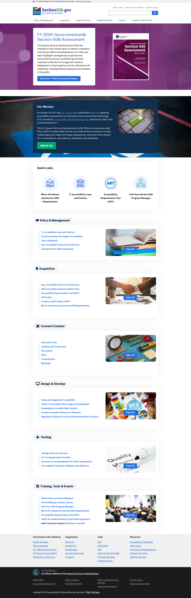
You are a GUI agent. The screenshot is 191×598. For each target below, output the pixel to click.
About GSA (38, 580)
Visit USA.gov (93, 592)
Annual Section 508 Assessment (57, 249)
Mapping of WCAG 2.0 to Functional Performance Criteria (69, 416)
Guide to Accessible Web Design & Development (65, 404)
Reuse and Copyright (139, 584)
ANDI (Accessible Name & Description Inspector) (65, 519)
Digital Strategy (40, 542)
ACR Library (136, 546)
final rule (95, 112)
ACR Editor (46, 297)
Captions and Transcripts (53, 346)
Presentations (48, 359)
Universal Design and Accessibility (58, 400)
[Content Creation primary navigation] (83, 20)
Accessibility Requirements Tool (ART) (60, 293)
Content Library (151, 7)
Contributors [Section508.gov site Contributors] (71, 549)
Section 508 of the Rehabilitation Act (72, 119)
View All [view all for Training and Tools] (130, 515)
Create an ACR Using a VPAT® (56, 301)
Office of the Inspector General (108, 581)
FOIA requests (72, 580)
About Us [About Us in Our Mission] (46, 145)
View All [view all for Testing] (130, 466)
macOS (80, 523)
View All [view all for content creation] (130, 355)
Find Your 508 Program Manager (57, 506)
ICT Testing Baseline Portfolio (55, 457)
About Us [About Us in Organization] (69, 542)
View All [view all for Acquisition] (130, 297)
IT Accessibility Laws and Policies (57, 232)
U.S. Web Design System (45, 549)
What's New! (118, 8)
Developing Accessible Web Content (59, 408)
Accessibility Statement (44, 584)
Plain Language (40, 546)
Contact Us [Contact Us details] (70, 546)
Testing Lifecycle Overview (54, 453)
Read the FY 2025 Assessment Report (59, 78)
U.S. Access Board (70, 112)
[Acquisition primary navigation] (64, 20)
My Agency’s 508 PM (134, 7)
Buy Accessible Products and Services (60, 245)
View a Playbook (49, 240)
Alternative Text (49, 342)
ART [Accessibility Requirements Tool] (100, 542)
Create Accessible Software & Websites (61, 412)
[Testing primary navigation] (121, 20)
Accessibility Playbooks (141, 542)
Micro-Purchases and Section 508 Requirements (65, 305)
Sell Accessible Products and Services (60, 289)
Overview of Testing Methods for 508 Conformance (66, 461)
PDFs (43, 355)
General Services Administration (83, 573)
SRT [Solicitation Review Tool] (100, 549)
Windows (70, 523)
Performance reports (107, 586)
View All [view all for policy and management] (130, 249)
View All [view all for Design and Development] (130, 412)
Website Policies (138, 557)
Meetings (45, 363)
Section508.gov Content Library (57, 502)
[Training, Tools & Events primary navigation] (142, 20)
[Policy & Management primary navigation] (43, 20)
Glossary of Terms (139, 553)
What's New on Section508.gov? (57, 498)
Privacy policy (136, 580)
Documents (47, 351)
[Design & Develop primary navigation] (104, 20)
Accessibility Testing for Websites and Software (65, 466)
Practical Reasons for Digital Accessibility (62, 236)
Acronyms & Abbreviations (143, 549)
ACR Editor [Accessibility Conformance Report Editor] (103, 546)
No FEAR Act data (73, 584)
